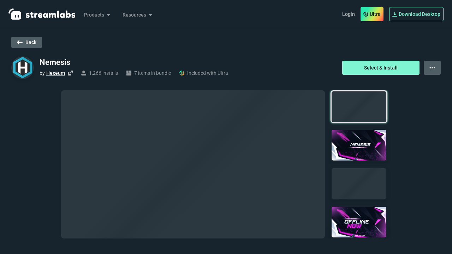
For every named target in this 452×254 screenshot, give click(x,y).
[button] (359, 106)
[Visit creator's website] (70, 73)
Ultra (372, 14)
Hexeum (55, 73)
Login (348, 14)
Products (97, 15)
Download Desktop (416, 14)
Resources (138, 15)
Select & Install (381, 68)
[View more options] (432, 68)
